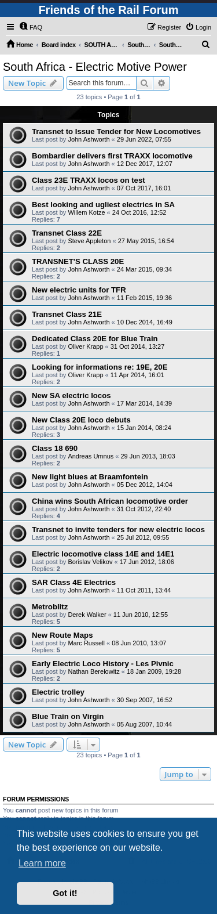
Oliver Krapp (85, 346)
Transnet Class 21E (67, 314)
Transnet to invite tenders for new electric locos (118, 529)
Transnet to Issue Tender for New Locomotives (116, 131)
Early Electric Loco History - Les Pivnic (103, 663)
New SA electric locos (71, 395)
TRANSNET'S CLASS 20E (78, 261)
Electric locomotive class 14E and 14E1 (103, 554)
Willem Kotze (86, 212)
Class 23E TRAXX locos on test (88, 180)
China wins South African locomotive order (110, 501)
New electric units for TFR (79, 290)
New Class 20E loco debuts (81, 420)
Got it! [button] (65, 893)
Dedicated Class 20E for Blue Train (95, 338)
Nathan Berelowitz (93, 671)
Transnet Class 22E (67, 233)
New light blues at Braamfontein (90, 476)
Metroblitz (50, 606)
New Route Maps (62, 635)
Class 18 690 (55, 448)
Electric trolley (58, 692)
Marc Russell (86, 643)
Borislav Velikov (90, 561)
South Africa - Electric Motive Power (95, 66)
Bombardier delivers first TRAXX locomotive (112, 155)
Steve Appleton (89, 240)
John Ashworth (88, 139)
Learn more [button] (42, 863)
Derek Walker (87, 614)
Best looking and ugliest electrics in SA (103, 204)
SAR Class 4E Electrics (74, 582)
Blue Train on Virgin (68, 716)
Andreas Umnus (90, 456)
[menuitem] (30, 27)
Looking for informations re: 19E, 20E (99, 367)
